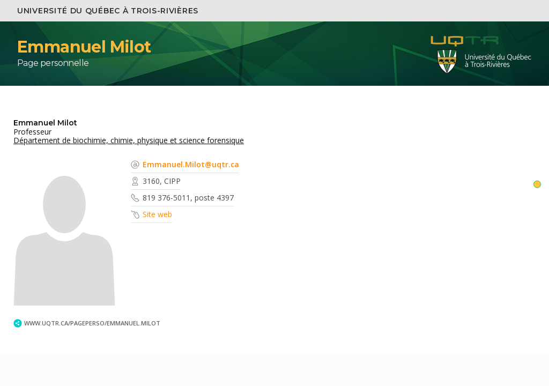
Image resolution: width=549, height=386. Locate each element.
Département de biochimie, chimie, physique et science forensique (128, 140)
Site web (157, 214)
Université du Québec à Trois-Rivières (107, 11)
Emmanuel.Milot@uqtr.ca (191, 164)
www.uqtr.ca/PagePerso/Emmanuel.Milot (92, 323)
